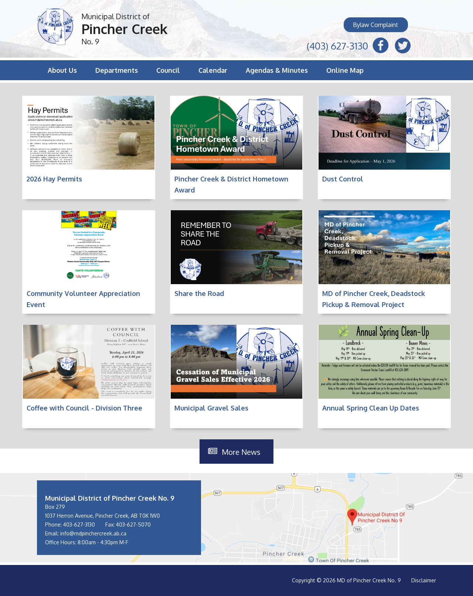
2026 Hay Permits (54, 179)
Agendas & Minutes (277, 70)
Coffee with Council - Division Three (84, 408)
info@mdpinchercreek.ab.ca (93, 533)
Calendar (212, 70)
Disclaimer (423, 580)
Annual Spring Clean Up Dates (370, 408)
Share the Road (199, 293)
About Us (62, 70)
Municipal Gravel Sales (211, 408)
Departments (116, 70)
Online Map (345, 70)
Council (168, 70)
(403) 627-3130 (337, 45)
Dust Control (342, 179)
